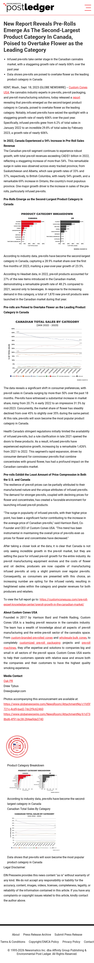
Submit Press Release (68, 934)
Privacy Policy (71, 942)
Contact (89, 942)
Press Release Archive (37, 934)
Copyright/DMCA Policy (44, 942)
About (16, 934)
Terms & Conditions (12, 942)
